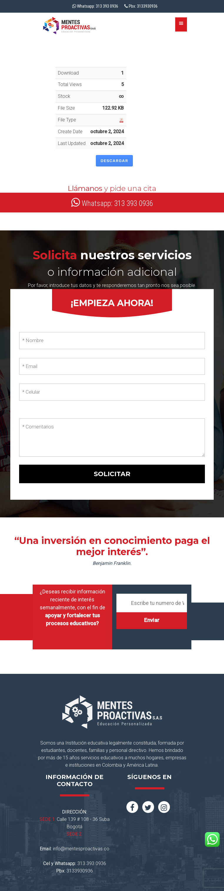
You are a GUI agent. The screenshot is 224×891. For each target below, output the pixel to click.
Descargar (114, 160)
